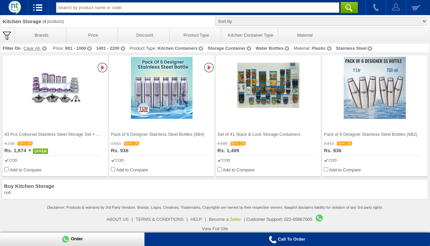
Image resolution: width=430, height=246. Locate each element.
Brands (41, 35)
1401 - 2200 (111, 48)
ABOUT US (117, 219)
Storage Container (230, 48)
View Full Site (215, 228)
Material (304, 35)
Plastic (322, 48)
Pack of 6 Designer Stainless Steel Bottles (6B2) (370, 134)
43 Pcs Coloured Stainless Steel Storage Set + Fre (53, 134)
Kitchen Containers (181, 48)
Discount (144, 35)
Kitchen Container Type (250, 35)
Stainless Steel (355, 48)
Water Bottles (273, 48)
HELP (196, 219)
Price (93, 35)
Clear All (36, 48)
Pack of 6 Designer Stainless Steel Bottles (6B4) (157, 134)
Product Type (196, 35)
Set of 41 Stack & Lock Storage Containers (258, 134)
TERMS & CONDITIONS (160, 219)
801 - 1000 (79, 48)
